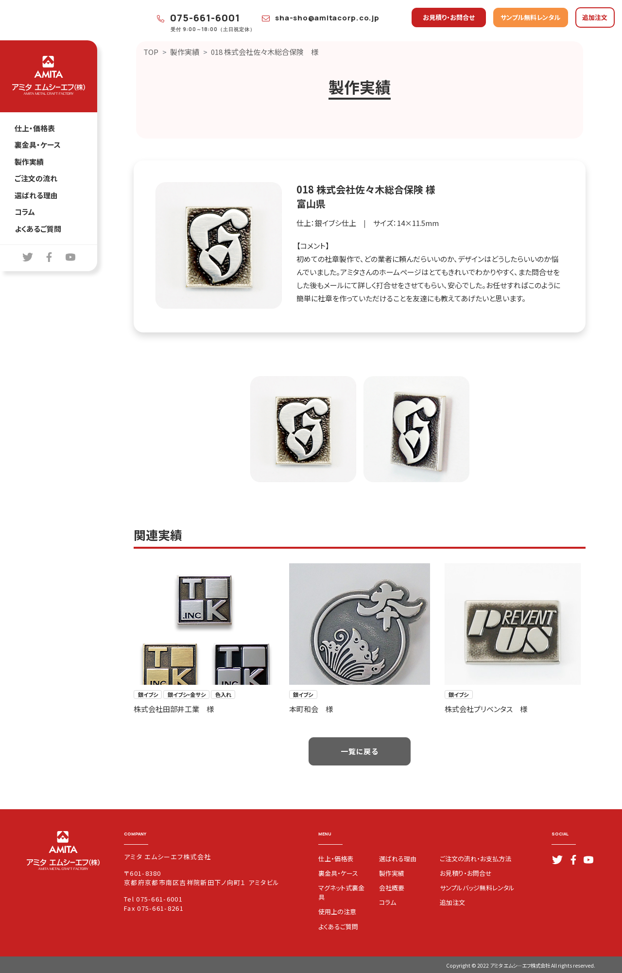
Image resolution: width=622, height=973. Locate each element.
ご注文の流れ (36, 178)
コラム (25, 212)
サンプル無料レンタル (530, 17)
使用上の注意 (337, 911)
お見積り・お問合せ (449, 17)
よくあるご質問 (38, 229)
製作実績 (29, 161)
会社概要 (391, 887)
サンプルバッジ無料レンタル (477, 887)
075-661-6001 (199, 17)
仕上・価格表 (35, 128)
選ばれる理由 (36, 195)
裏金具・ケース (38, 144)
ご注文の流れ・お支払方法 (475, 858)
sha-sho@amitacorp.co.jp (321, 18)
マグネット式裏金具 (341, 892)
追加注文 (594, 17)
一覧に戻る (360, 751)
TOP (150, 52)
